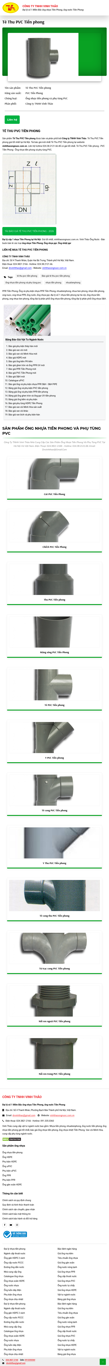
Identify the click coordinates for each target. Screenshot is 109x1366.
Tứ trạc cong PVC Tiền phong (54, 968)
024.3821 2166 (12, 1360)
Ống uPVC (7, 1166)
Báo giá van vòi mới (18, 350)
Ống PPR (6, 1175)
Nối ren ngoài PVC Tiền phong (54, 1021)
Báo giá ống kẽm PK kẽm (21, 361)
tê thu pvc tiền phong (27, 276)
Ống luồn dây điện (12, 1290)
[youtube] (11, 1225)
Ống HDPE (7, 1157)
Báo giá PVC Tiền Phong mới (22, 373)
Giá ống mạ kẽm (65, 1253)
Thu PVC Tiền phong (54, 599)
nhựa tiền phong (53, 282)
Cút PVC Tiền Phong (54, 494)
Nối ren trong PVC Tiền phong (54, 1073)
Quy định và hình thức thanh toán (18, 1205)
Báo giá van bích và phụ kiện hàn (24, 414)
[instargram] (17, 1225)
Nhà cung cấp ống (12, 1272)
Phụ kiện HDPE (9, 1161)
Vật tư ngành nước (67, 1294)
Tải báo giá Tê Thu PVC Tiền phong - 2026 (29, 231)
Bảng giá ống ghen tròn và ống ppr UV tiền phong (32, 395)
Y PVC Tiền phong (54, 757)
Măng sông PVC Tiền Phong (54, 652)
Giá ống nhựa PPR (66, 1272)
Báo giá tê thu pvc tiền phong (56, 276)
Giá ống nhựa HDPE (67, 1290)
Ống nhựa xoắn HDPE (14, 1281)
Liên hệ (12, 119)
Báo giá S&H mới (17, 376)
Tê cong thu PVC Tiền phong (54, 915)
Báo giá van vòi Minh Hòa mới (23, 354)
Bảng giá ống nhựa (67, 1299)
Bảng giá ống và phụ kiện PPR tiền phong (28, 392)
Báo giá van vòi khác (18, 411)
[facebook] (4, 1225)
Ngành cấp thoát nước (14, 1253)
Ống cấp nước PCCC (13, 1262)
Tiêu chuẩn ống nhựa (68, 1258)
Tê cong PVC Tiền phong (54, 810)
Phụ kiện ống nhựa (13, 1294)
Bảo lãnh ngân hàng (67, 1249)
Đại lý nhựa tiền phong (14, 1249)
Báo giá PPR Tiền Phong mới (22, 369)
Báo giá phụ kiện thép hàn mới (23, 346)
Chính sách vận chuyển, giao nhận (18, 1209)
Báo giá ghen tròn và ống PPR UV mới (26, 365)
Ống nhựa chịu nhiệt (13, 1299)
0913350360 (30, 1360)
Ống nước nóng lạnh (67, 1267)
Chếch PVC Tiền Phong (54, 546)
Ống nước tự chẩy (66, 1285)
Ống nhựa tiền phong (12, 1152)
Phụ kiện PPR (8, 1180)
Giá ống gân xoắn (66, 1262)
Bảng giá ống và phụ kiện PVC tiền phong (28, 388)
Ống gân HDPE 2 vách (14, 1258)
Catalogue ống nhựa (13, 1276)
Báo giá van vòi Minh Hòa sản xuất (25, 407)
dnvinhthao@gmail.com (20, 268)
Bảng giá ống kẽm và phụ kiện (23, 399)
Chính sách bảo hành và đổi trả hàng (19, 1218)
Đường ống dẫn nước (14, 1267)
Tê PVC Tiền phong (55, 705)
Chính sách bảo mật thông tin (16, 1214)
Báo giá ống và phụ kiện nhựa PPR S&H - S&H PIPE (33, 384)
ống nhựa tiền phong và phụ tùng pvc (23, 282)
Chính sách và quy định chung (16, 1200)
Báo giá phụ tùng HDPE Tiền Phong (25, 403)
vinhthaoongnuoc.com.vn (54, 268)
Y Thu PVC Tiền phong (54, 863)
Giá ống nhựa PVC (66, 1281)
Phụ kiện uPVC (9, 1171)
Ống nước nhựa (11, 1285)
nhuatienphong (73, 282)
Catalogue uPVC (16, 380)
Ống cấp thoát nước (67, 1276)
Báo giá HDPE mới (17, 357)
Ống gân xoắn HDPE (12, 1184)
